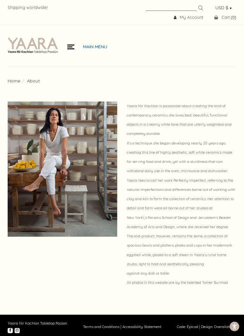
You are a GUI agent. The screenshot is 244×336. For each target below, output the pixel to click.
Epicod (192, 327)
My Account (188, 17)
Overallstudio (225, 327)
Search (201, 8)
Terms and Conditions (101, 327)
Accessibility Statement (141, 327)
